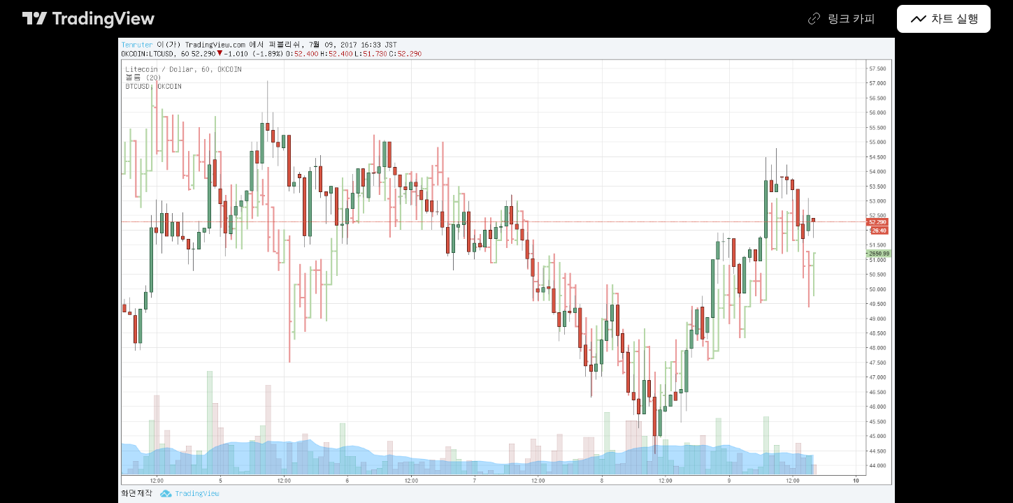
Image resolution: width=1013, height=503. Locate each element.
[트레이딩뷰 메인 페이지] (88, 19)
